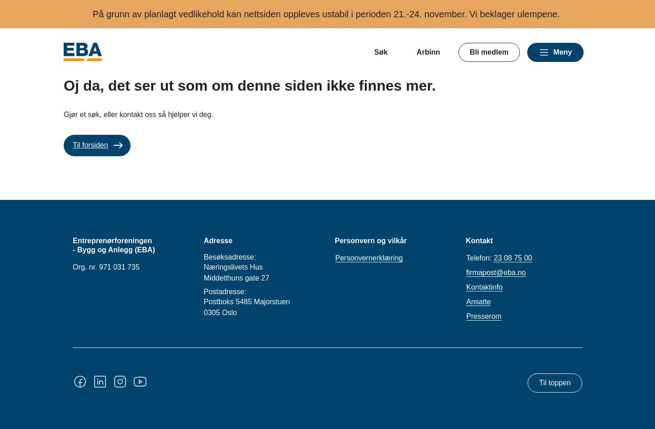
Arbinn (428, 52)
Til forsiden (90, 145)
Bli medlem (489, 52)
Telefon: (499, 258)
